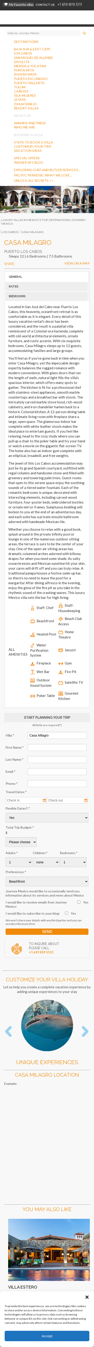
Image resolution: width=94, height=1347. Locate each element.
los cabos (9, 232)
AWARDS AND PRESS (30, 123)
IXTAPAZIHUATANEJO (25, 102)
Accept (47, 1336)
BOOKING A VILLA (28, 135)
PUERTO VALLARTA (29, 83)
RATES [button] (13, 286)
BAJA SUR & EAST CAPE (32, 49)
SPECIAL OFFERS (27, 158)
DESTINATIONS (26, 42)
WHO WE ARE (24, 127)
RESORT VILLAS (26, 108)
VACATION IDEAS (28, 151)
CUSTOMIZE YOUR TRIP (32, 146)
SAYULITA (22, 62)
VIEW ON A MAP (77, 263)
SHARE (9, 264)
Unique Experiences (47, 1062)
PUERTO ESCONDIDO (31, 79)
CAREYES (21, 91)
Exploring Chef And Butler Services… (47, 170)
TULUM (19, 87)
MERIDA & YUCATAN (30, 66)
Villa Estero (22, 1287)
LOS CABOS (23, 53)
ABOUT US (22, 116)
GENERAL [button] (15, 276)
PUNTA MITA (24, 70)
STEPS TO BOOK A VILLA (33, 142)
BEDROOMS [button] (17, 296)
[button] (87, 1297)
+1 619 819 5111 (69, 4)
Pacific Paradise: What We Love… (43, 175)
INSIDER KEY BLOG (28, 162)
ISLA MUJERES (25, 95)
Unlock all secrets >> (34, 180)
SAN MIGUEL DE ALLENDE (33, 58)
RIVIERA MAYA (25, 74)
